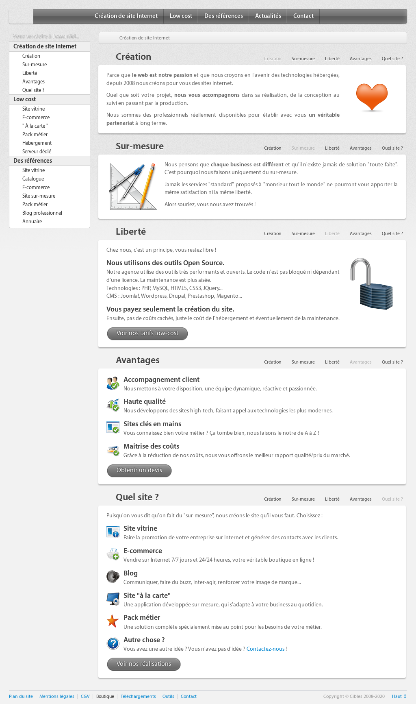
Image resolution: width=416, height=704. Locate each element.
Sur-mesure (34, 65)
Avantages (33, 82)
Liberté (29, 73)
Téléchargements (138, 696)
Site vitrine (33, 109)
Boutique (105, 696)
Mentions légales (56, 696)
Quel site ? (33, 90)
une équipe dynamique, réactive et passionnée (260, 389)
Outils (168, 696)
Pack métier (35, 134)
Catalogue (33, 179)
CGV (85, 696)
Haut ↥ (399, 696)
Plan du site (21, 696)
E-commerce (36, 117)
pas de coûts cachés (149, 318)
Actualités (268, 16)
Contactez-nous (265, 649)
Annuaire (32, 221)
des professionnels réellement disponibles (194, 115)
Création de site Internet (126, 16)
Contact (303, 16)
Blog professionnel (42, 213)
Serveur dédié (36, 152)
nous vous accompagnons (207, 95)
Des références (223, 16)
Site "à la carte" (147, 595)
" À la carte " (35, 126)
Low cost (181, 16)
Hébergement (37, 143)
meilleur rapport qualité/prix (288, 455)
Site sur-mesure (38, 196)
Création (31, 56)
